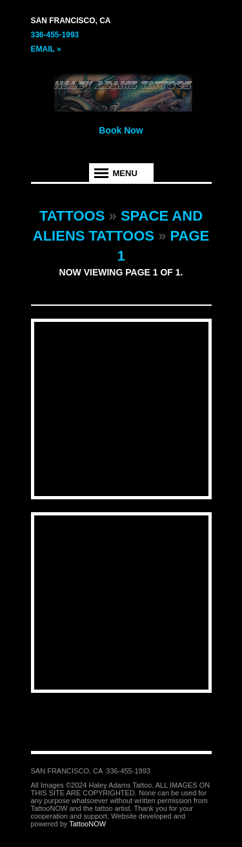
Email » (46, 49)
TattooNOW (87, 824)
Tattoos (72, 216)
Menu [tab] (125, 173)
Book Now (121, 130)
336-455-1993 (55, 34)
